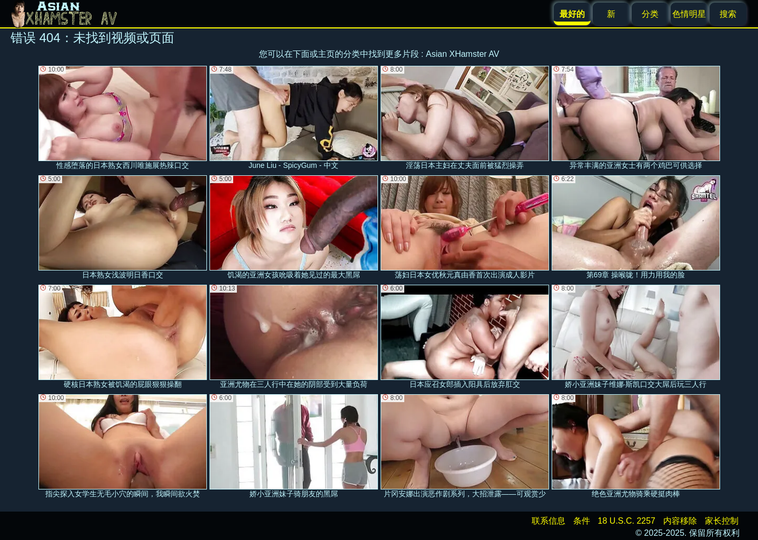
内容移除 (680, 520)
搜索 (728, 13)
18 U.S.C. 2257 (626, 520)
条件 (581, 520)
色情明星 (689, 13)
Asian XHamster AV (462, 53)
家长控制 (722, 520)
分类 (650, 13)
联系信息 (548, 520)
